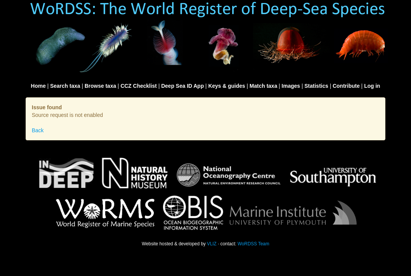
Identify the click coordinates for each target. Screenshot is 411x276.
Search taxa (65, 86)
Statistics (316, 86)
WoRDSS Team (253, 243)
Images (291, 86)
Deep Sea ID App (182, 86)
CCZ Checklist (139, 86)
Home (38, 86)
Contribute (346, 86)
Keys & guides (226, 86)
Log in (372, 86)
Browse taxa (100, 86)
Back (38, 130)
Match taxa (263, 86)
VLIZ (212, 243)
